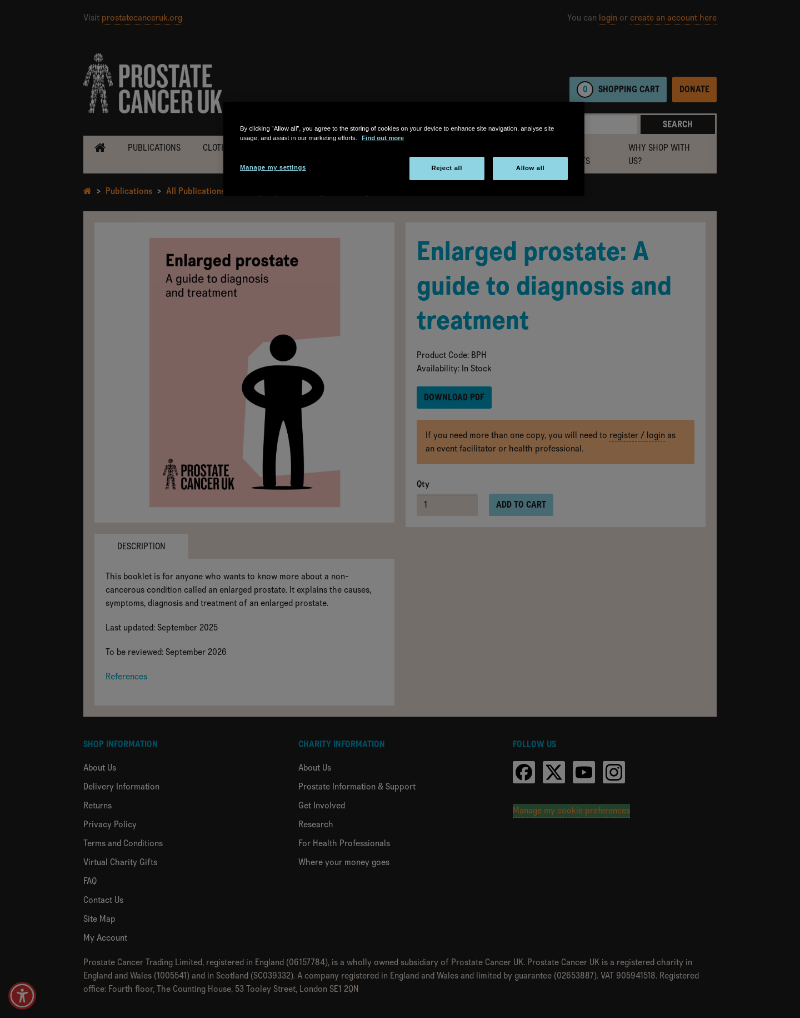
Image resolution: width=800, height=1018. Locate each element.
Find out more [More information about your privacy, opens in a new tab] (383, 138)
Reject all (446, 168)
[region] (403, 149)
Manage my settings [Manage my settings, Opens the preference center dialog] (273, 167)
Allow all (530, 168)
